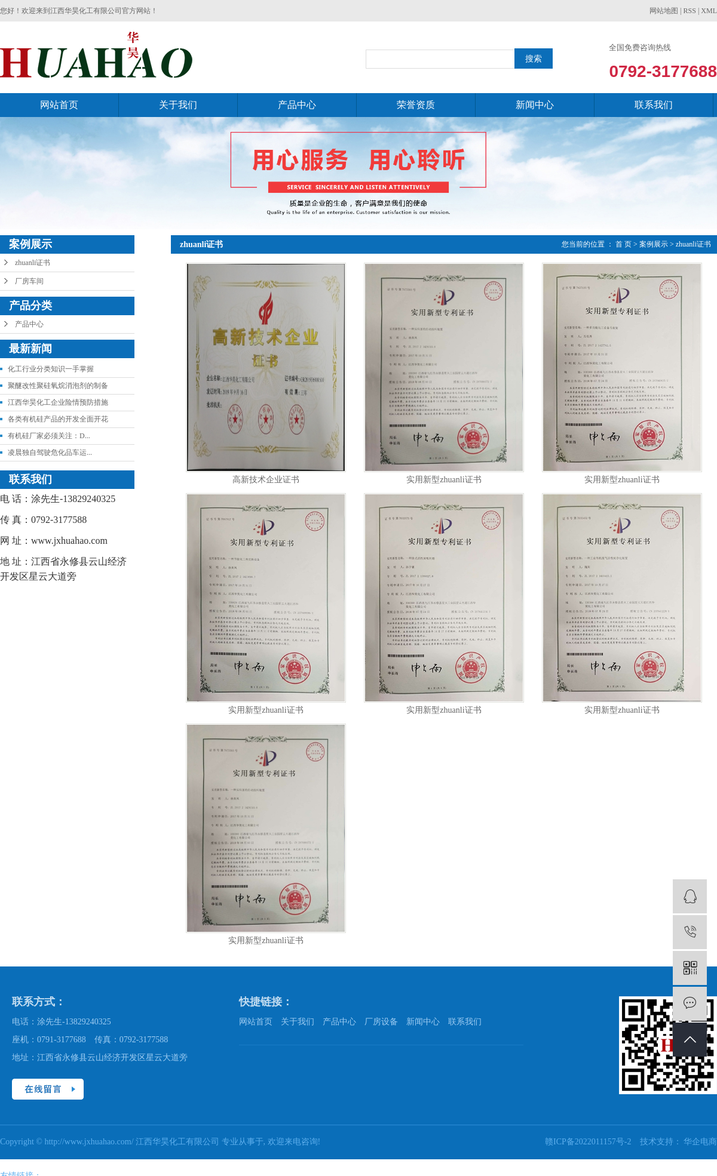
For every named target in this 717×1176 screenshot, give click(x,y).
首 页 (623, 244)
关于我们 (178, 105)
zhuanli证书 (32, 262)
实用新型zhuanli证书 (443, 479)
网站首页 (59, 105)
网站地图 (663, 11)
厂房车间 (29, 281)
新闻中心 (535, 105)
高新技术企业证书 (265, 479)
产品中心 (297, 105)
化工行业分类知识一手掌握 (51, 369)
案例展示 (653, 244)
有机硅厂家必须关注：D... (49, 436)
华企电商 (700, 1141)
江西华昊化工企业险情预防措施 (58, 402)
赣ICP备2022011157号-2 (589, 1141)
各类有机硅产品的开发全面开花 (58, 419)
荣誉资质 (416, 105)
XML (709, 11)
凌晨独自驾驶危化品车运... (50, 452)
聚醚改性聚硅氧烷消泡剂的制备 (58, 385)
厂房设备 (381, 1021)
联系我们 (654, 105)
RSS (690, 11)
